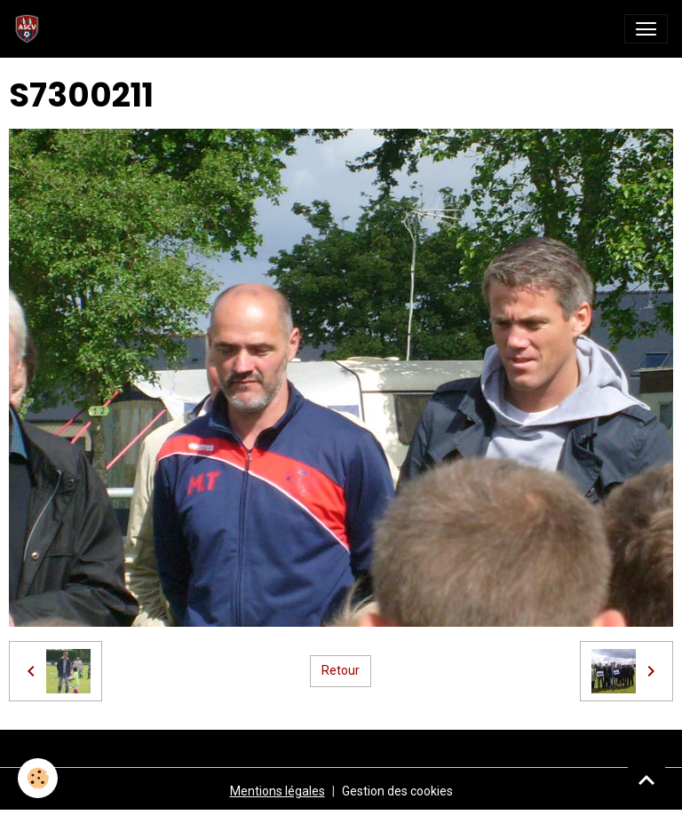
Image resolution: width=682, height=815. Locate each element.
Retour (340, 670)
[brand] (30, 29)
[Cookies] (38, 778)
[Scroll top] (646, 779)
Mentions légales (277, 791)
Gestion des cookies (397, 791)
